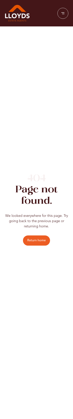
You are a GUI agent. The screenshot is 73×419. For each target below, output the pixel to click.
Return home (36, 240)
